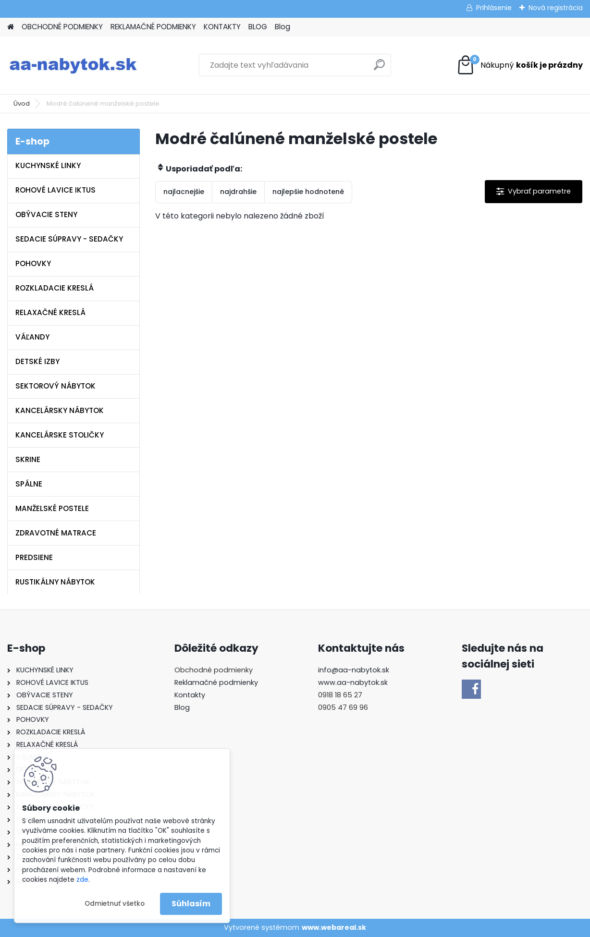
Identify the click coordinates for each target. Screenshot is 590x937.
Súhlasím (191, 903)
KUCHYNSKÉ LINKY (48, 165)
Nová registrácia (556, 7)
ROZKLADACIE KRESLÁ (54, 288)
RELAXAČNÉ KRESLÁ (50, 312)
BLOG (257, 27)
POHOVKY (33, 263)
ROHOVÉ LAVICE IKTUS (55, 190)
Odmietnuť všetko (115, 903)
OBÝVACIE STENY (46, 214)
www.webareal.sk (334, 927)
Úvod (21, 103)
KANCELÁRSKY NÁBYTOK (59, 410)
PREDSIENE (34, 557)
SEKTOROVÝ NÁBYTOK (55, 386)
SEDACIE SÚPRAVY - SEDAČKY (69, 239)
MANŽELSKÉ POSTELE (52, 508)
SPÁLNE (28, 484)
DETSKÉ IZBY (37, 361)
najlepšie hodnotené (308, 191)
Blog (282, 27)
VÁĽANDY (32, 337)
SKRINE (27, 459)
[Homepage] (10, 27)
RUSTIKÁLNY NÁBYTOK (55, 582)
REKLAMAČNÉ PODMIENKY (153, 27)
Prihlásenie (494, 7)
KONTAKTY (222, 27)
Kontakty (189, 695)
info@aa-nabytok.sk (353, 670)
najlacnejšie (183, 191)
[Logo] (73, 65)
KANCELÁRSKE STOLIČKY (59, 435)
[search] (379, 68)
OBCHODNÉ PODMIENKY (62, 27)
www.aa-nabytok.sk (353, 682)
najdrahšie (238, 191)
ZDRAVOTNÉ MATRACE (55, 533)
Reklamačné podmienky (216, 682)
